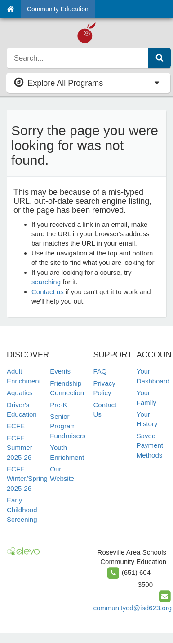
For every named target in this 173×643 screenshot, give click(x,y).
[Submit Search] (159, 58)
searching (46, 282)
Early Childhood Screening (22, 509)
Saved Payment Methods (150, 445)
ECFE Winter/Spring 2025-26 (27, 478)
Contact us (47, 291)
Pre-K (58, 405)
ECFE (16, 426)
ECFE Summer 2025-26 (19, 447)
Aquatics (20, 392)
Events (60, 371)
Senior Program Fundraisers (67, 426)
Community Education (58, 9)
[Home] (10, 9)
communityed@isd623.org (132, 608)
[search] (78, 58)
